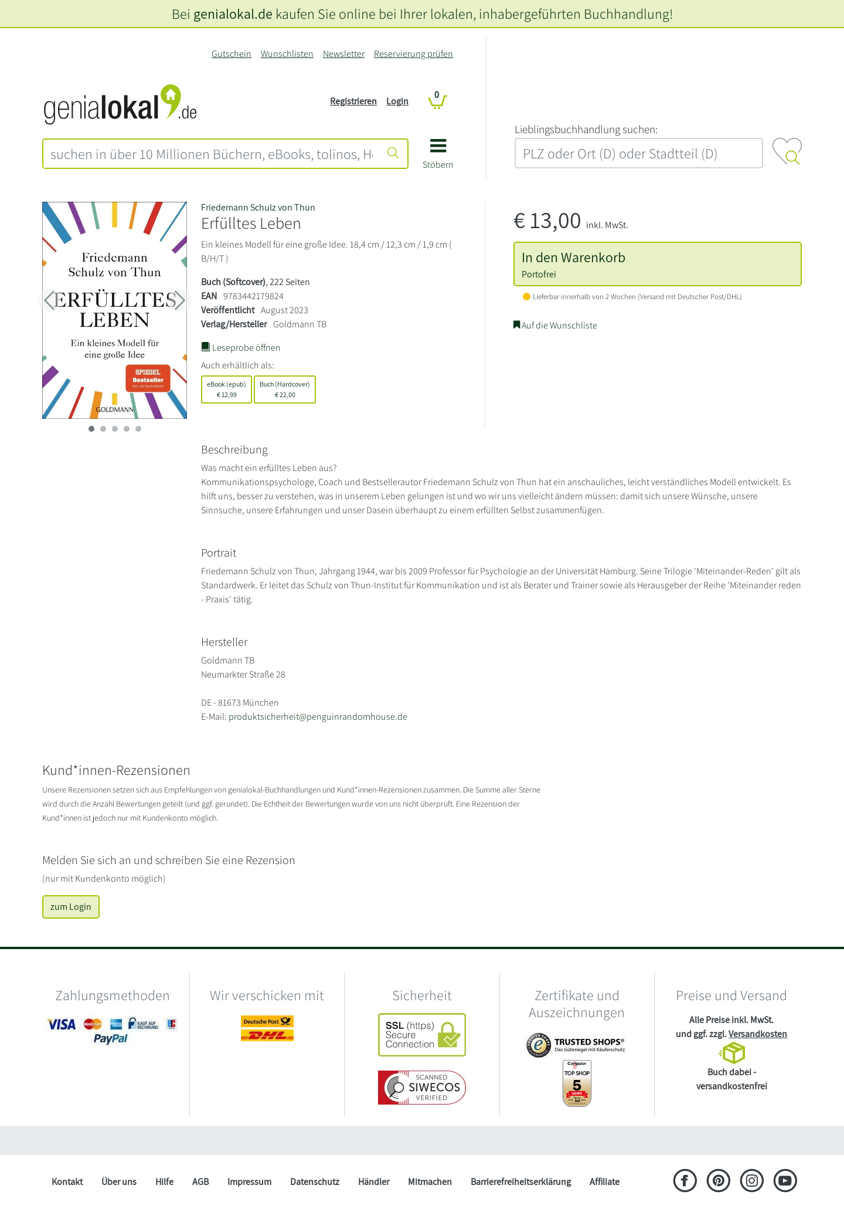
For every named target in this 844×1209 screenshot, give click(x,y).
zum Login (70, 906)
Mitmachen (430, 1182)
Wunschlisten (287, 54)
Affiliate (605, 1182)
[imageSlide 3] (127, 429)
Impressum (249, 1182)
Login (397, 101)
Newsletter (344, 54)
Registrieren (353, 101)
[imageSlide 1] (103, 429)
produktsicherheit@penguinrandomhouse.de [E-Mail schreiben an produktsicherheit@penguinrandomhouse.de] (318, 716)
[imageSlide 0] (91, 429)
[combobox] (211, 154)
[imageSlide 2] (115, 429)
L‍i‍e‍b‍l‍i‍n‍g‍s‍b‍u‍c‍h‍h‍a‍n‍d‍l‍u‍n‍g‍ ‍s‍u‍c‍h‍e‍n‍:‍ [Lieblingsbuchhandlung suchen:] (586, 129)
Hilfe (164, 1182)
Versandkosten (758, 1034)
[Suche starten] (393, 154)
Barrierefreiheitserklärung (521, 1182)
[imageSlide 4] (138, 429)
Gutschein (231, 54)
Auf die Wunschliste (555, 325)
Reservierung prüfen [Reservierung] (413, 54)
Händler (373, 1182)
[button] (438, 158)
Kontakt (67, 1182)
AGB (200, 1182)
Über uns (119, 1182)
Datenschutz (314, 1182)
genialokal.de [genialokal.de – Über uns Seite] (233, 13)
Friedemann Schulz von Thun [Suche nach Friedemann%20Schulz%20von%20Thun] (258, 207)
